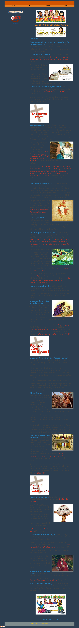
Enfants (37, 623)
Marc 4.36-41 (45, 283)
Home (32, 623)
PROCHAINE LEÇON (50, 619)
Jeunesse (41, 623)
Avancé (44, 623)
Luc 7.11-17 (66, 334)
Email (47, 623)
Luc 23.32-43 (39, 473)
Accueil (34, 623)
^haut (30, 615)
